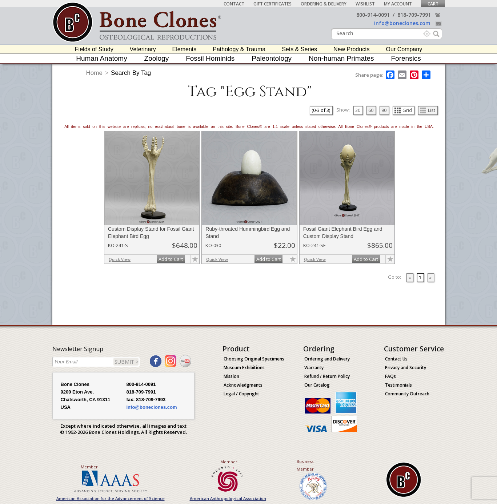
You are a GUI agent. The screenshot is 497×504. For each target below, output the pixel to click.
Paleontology (272, 58)
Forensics (406, 58)
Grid (403, 110)
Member (89, 466)
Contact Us (396, 359)
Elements (184, 49)
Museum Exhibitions (244, 367)
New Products (351, 49)
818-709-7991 (414, 14)
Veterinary (143, 49)
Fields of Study (94, 49)
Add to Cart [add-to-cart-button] (171, 259)
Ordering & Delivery (323, 4)
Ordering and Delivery (327, 359)
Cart (433, 4)
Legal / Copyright (241, 394)
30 (357, 110)
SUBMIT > (127, 361)
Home (94, 72)
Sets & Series (299, 49)
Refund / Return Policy (327, 376)
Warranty (314, 367)
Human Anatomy (101, 58)
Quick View (120, 259)
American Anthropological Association (228, 498)
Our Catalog (317, 385)
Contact (234, 4)
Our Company (404, 49)
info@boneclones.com (402, 23)
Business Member (305, 465)
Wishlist (365, 4)
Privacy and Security (405, 367)
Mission (231, 376)
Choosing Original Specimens (254, 359)
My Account (398, 4)
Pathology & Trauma (239, 49)
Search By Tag (131, 72)
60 (370, 110)
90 (383, 110)
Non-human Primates (341, 58)
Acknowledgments (243, 385)
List (427, 110)
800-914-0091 (373, 14)
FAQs (390, 376)
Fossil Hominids (210, 58)
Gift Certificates (272, 4)
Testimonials (398, 385)
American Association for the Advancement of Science (110, 498)
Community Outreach (407, 394)
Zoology (156, 58)
